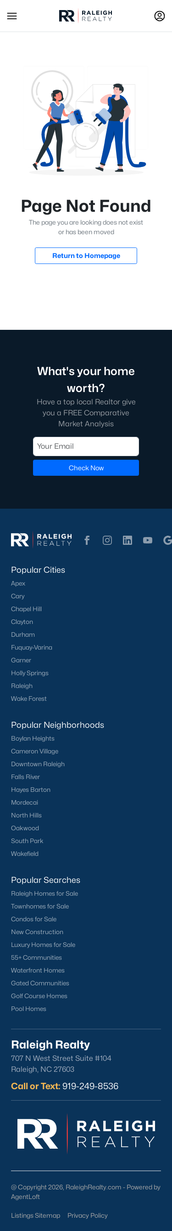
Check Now (86, 468)
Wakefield (25, 853)
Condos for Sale (33, 919)
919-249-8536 (90, 1085)
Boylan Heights (33, 738)
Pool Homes (28, 1008)
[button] (12, 16)
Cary (17, 596)
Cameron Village (34, 751)
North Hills (26, 815)
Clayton (22, 621)
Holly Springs (30, 673)
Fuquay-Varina (31, 647)
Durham (23, 634)
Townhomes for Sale (40, 906)
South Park (27, 840)
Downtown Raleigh (38, 764)
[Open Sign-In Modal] (159, 16)
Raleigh (22, 685)
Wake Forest (29, 698)
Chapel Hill (26, 609)
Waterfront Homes (38, 970)
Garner (21, 660)
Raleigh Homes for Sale (44, 893)
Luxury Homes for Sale (43, 944)
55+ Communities (36, 957)
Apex (18, 583)
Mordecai (24, 802)
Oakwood (25, 828)
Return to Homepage (86, 255)
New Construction (37, 931)
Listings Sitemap (35, 1215)
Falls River (25, 776)
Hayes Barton (30, 789)
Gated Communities (40, 983)
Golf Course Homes (39, 996)
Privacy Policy (87, 1215)
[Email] (86, 446)
